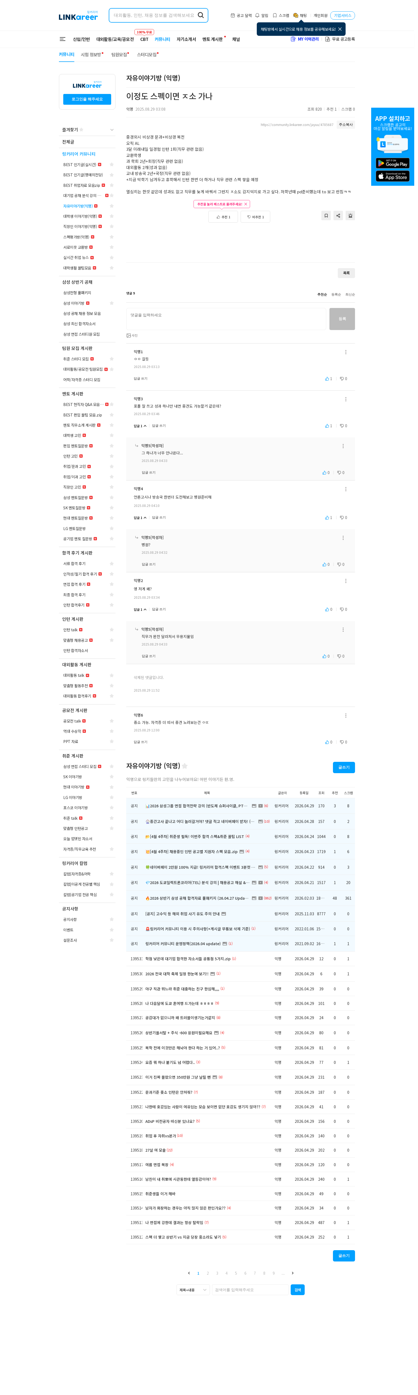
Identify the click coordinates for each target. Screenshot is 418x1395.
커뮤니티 (162, 39)
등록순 (336, 294)
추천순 (322, 294)
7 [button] (255, 1273)
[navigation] (87, 142)
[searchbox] (250, 1289)
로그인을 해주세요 (87, 99)
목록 (346, 272)
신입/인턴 (81, 39)
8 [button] (264, 1273)
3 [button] (217, 1273)
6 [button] (245, 1273)
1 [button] (198, 1273)
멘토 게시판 (212, 39)
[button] (189, 1273)
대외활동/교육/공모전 (115, 39)
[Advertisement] (241, 240)
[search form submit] (201, 15)
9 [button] (274, 1273)
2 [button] (208, 1273)
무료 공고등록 (340, 39)
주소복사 (346, 124)
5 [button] (236, 1273)
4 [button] (227, 1273)
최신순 (350, 294)
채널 (236, 39)
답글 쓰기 (140, 378)
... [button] (283, 1273)
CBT (144, 36)
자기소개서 (186, 39)
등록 (342, 319)
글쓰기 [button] (344, 767)
